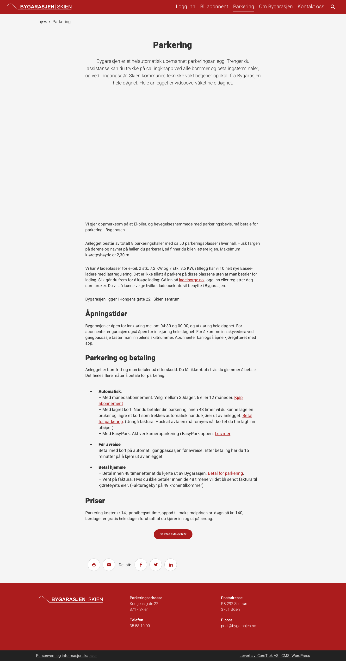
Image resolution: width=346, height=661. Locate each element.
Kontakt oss (311, 6)
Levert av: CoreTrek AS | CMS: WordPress (275, 656)
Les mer (222, 433)
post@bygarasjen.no (238, 626)
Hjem (42, 22)
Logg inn (185, 6)
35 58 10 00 (140, 626)
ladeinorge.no (191, 280)
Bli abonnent (214, 6)
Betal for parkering (225, 473)
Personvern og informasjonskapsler (66, 656)
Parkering (243, 6)
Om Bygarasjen (276, 6)
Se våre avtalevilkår (173, 534)
